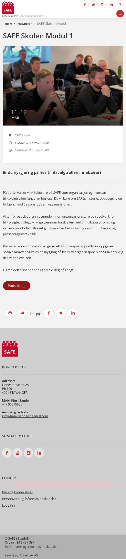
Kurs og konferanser (17, 492)
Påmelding (17, 285)
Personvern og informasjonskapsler (29, 498)
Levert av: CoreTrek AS (21, 555)
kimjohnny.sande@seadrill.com (25, 416)
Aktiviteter (24, 24)
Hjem (8, 24)
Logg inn (8, 505)
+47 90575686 (12, 404)
